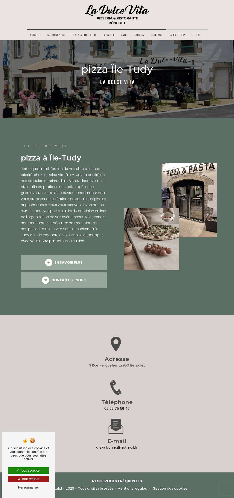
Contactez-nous (64, 280)
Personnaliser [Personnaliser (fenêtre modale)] (28, 487)
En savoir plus (63, 262)
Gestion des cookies (170, 488)
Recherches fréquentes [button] (117, 481)
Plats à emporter (84, 35)
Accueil (35, 35)
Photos (139, 35)
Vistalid (55, 488)
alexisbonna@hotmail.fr (117, 442)
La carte (108, 35)
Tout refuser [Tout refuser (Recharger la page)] (29, 479)
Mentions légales (132, 488)
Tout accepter (28, 470)
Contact (157, 35)
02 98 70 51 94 (177, 35)
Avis (124, 35)
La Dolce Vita (56, 35)
